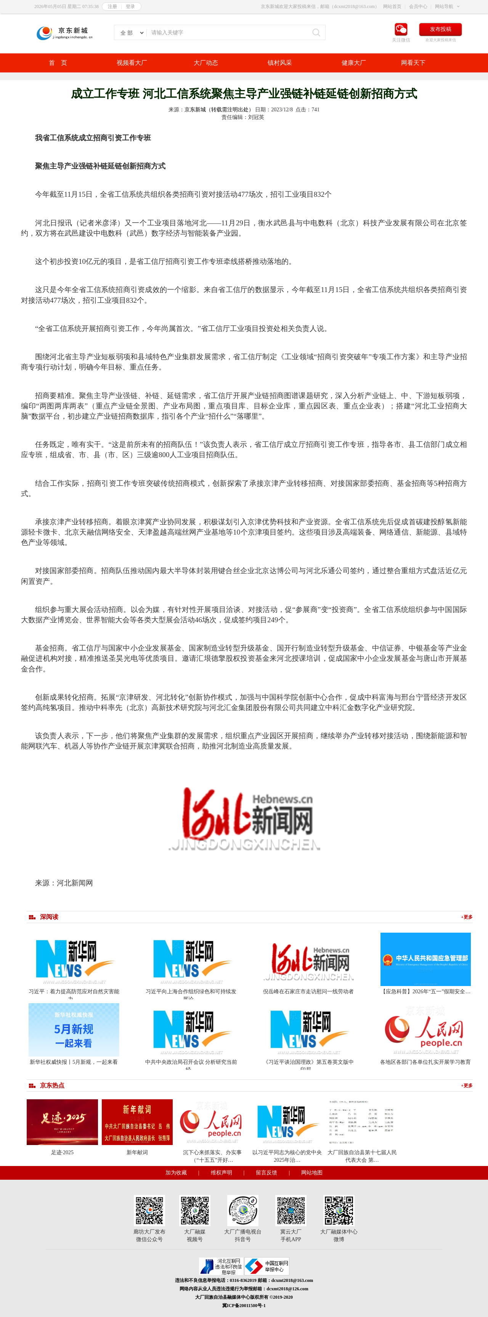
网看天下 (413, 62)
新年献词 (137, 1152)
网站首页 (392, 6)
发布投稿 (440, 29)
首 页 (58, 62)
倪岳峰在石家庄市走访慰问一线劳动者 (308, 991)
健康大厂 (354, 62)
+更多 (467, 917)
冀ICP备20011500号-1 (244, 1305)
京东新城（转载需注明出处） (219, 109)
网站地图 (312, 1173)
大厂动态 (206, 62)
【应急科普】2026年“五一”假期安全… (425, 991)
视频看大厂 (132, 62)
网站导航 (444, 6)
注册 (112, 6)
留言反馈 (266, 1173)
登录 (130, 6)
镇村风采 (280, 62)
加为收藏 (176, 1173)
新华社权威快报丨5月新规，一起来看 (74, 1062)
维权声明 (221, 1173)
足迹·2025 (62, 1152)
